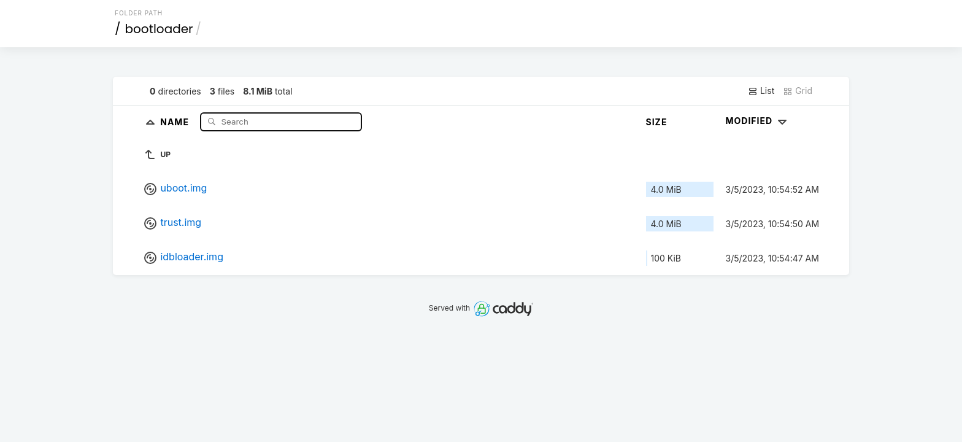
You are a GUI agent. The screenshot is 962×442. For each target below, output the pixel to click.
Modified (758, 120)
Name (175, 121)
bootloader (159, 28)
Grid (797, 90)
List (761, 90)
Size (657, 122)
